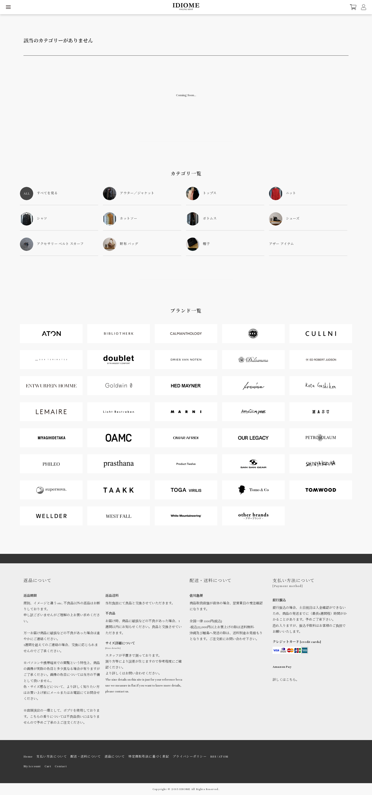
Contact (61, 766)
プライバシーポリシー (190, 756)
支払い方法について (51, 756)
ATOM (223, 756)
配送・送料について (85, 756)
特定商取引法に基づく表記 (148, 756)
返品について (115, 756)
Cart (48, 766)
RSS (213, 756)
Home (28, 756)
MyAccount (32, 766)
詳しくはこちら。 (286, 680)
